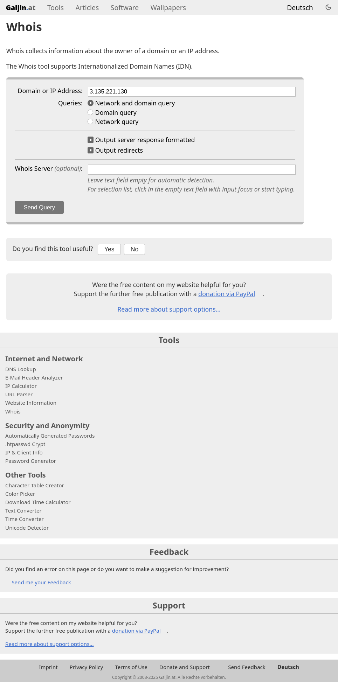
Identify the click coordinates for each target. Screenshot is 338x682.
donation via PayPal (226, 294)
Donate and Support (184, 666)
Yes (109, 249)
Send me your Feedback (41, 582)
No (135, 249)
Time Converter (24, 518)
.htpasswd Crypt (25, 443)
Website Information (30, 402)
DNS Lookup (20, 369)
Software (125, 7)
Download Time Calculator (37, 502)
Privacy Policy (86, 666)
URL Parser (19, 394)
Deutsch (300, 7)
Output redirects (119, 150)
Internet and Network (44, 358)
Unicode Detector (27, 527)
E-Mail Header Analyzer (34, 377)
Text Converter (23, 510)
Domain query (116, 112)
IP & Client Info (24, 452)
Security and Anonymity (47, 425)
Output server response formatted (145, 139)
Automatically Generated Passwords (50, 435)
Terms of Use (131, 666)
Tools (55, 7)
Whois (13, 411)
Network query (116, 121)
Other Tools (25, 475)
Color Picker (20, 493)
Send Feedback (246, 666)
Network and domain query (135, 103)
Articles (87, 7)
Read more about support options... (169, 309)
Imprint (48, 666)
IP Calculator (21, 385)
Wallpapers (168, 7)
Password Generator (30, 460)
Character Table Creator (34, 485)
